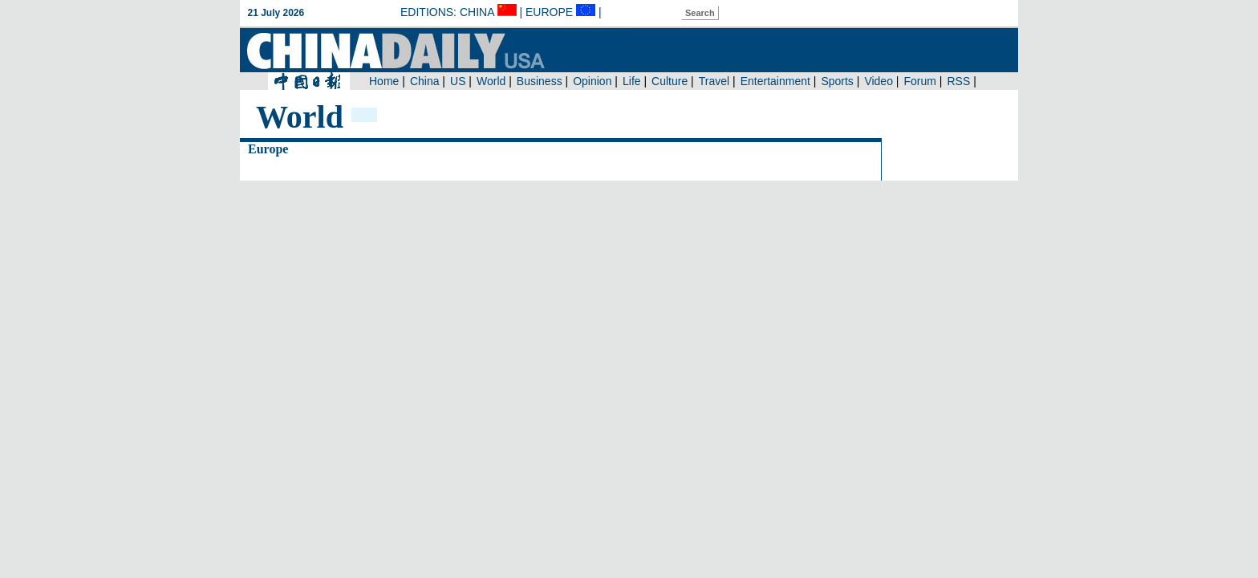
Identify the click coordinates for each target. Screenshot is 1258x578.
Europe (268, 149)
